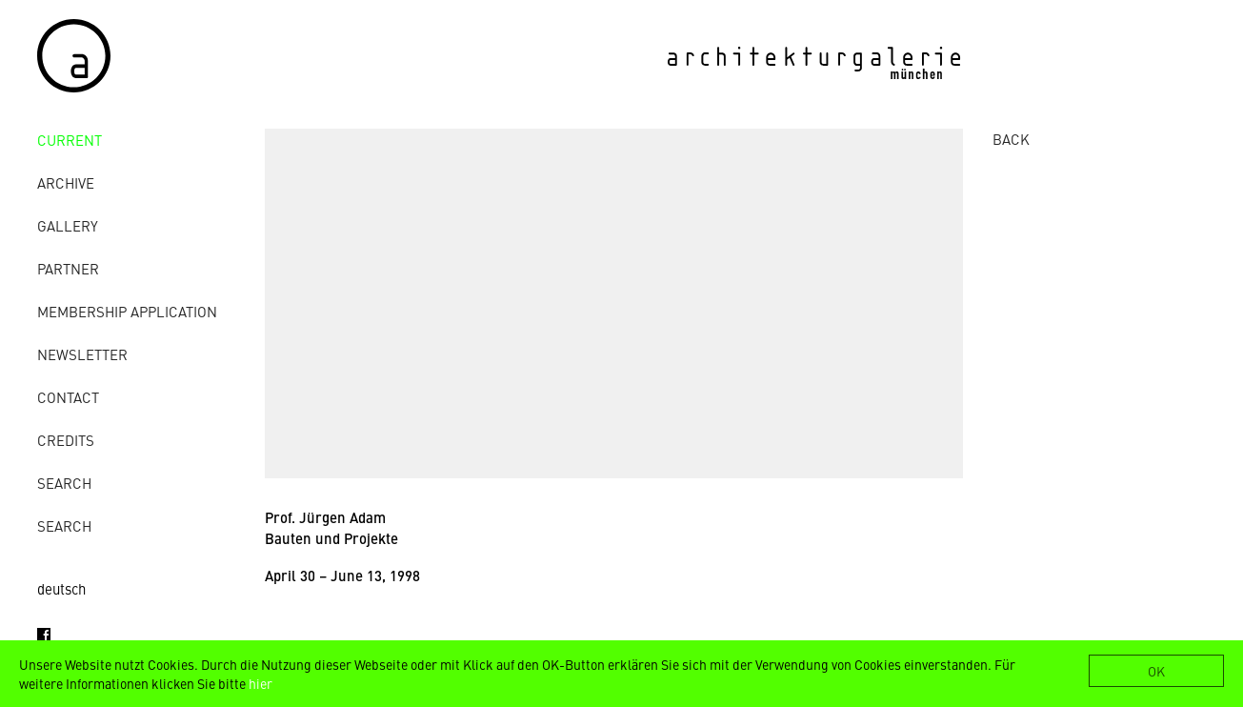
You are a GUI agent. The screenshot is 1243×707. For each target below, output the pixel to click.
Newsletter (82, 354)
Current (69, 140)
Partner (68, 268)
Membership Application (127, 311)
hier (260, 683)
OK (1156, 670)
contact (68, 397)
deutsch (61, 588)
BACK (1011, 139)
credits (65, 440)
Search (64, 483)
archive (65, 182)
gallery (67, 225)
